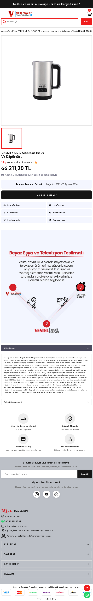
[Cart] (89, 14)
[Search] (39, 21)
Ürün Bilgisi (9, 348)
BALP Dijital (51, 599)
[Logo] (20, 14)
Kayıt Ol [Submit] (84, 474)
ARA (86, 21)
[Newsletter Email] (46, 474)
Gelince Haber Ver (47, 195)
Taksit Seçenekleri (13, 402)
